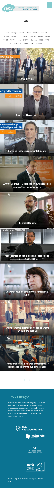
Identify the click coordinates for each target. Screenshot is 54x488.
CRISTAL (6, 36)
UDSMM (39, 43)
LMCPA (33, 36)
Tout (7, 33)
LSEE (41, 40)
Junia (19, 40)
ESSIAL (21, 33)
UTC (47, 40)
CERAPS (25, 36)
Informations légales (29, 479)
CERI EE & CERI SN (40, 33)
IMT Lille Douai (15, 43)
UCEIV (25, 43)
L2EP (32, 43)
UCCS (29, 33)
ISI (19, 36)
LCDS (13, 36)
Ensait (40, 36)
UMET (5, 40)
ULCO (47, 36)
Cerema (34, 40)
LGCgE (14, 33)
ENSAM (26, 40)
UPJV (12, 40)
